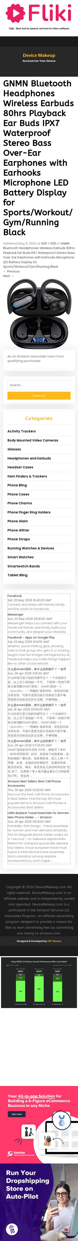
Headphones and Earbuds (29, 458)
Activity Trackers (21, 431)
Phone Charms (19, 503)
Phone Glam (17, 521)
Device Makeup (39, 55)
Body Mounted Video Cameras (32, 440)
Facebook (15, 596)
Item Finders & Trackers (27, 476)
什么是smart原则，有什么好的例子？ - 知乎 (37, 669)
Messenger (16, 614)
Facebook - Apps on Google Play (31, 637)
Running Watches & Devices (30, 548)
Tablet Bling (17, 575)
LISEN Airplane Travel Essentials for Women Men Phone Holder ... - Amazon (38, 815)
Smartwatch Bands (23, 566)
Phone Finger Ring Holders (29, 512)
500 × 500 (48, 243)
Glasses (14, 449)
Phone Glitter (18, 530)
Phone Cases (18, 494)
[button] (39, 75)
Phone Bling (17, 485)
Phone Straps (18, 539)
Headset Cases (20, 467)
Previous (11, 271)
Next (8, 276)
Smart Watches (20, 557)
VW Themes (54, 941)
